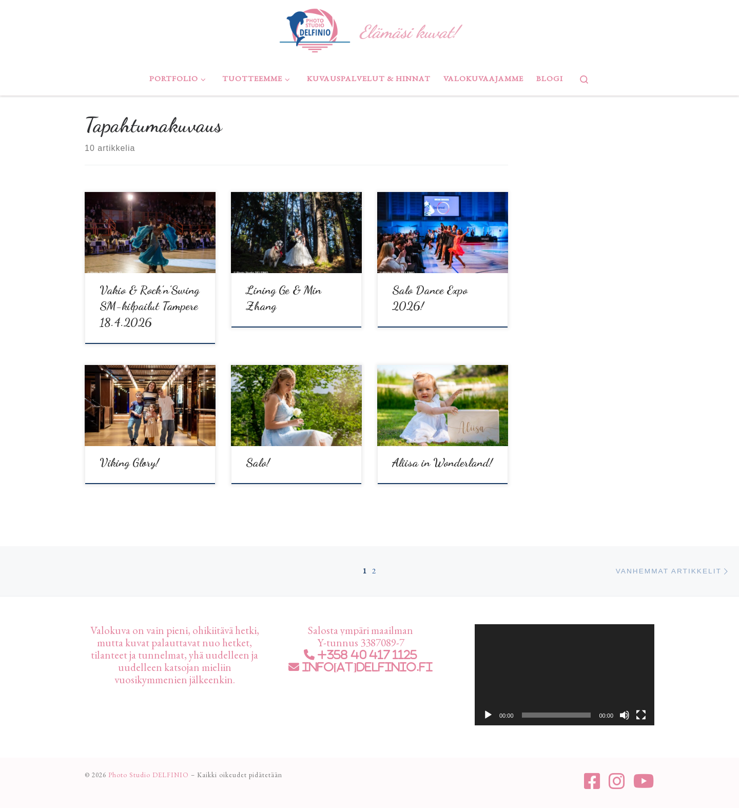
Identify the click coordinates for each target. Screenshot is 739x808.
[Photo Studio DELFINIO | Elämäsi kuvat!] (315, 28)
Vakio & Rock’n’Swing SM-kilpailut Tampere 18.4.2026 (149, 306)
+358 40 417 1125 (366, 654)
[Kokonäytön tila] (641, 715)
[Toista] (488, 715)
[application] (564, 674)
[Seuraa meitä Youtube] (643, 781)
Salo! (258, 462)
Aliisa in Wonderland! (442, 462)
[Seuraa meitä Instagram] (617, 781)
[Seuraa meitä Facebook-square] (592, 781)
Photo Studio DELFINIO (148, 775)
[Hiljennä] (624, 715)
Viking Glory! (129, 462)
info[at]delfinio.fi (366, 667)
